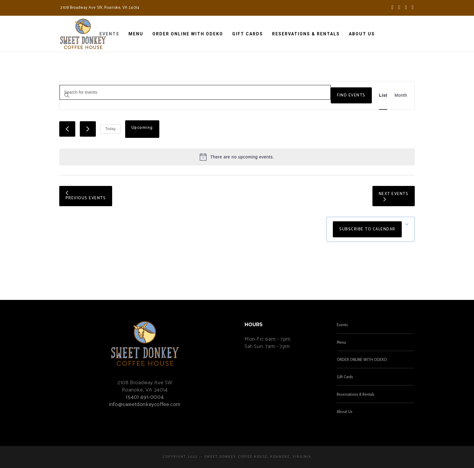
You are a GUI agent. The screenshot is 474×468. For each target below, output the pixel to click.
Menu (341, 342)
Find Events (351, 95)
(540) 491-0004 (145, 397)
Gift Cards (345, 376)
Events (342, 324)
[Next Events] (88, 129)
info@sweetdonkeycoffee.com (144, 404)
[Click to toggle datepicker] (142, 129)
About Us (344, 411)
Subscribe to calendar (367, 229)
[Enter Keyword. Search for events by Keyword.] (195, 92)
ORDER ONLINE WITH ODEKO (362, 359)
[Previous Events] (67, 129)
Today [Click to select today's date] (110, 129)
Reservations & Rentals (356, 394)
